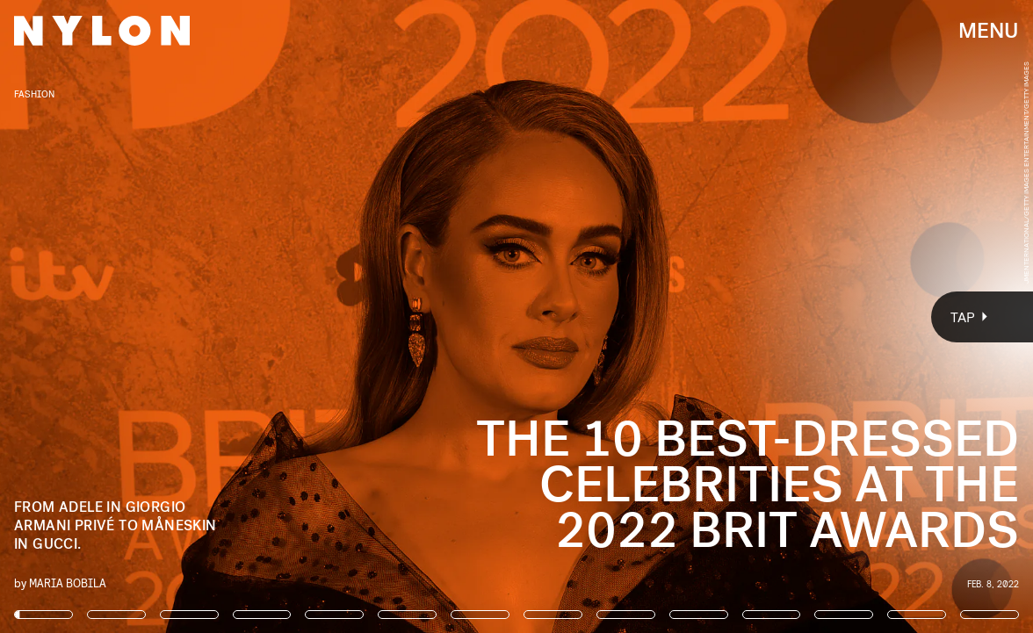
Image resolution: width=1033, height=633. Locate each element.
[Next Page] (687, 316)
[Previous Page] (170, 316)
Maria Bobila (67, 582)
